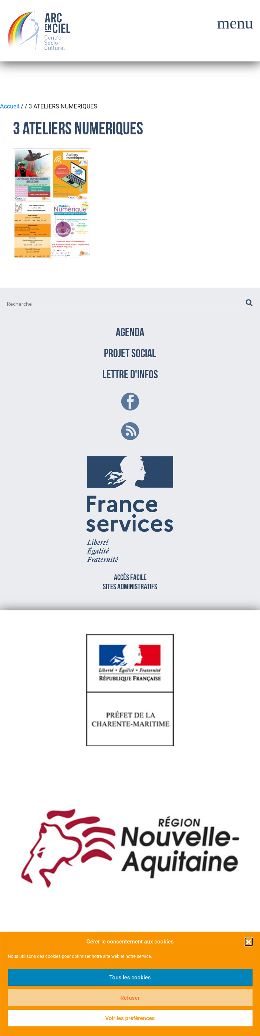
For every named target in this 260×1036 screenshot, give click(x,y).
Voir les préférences (130, 1018)
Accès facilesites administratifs (130, 521)
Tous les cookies (130, 977)
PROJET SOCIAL (130, 354)
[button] (248, 941)
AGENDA (130, 333)
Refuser (129, 998)
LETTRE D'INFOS (130, 375)
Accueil (10, 106)
